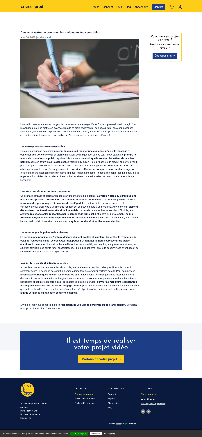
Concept (108, 7)
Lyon (35, 411)
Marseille (36, 414)
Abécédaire (141, 7)
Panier (171, 8)
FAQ (119, 7)
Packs (95, 7)
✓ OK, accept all (79, 433)
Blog (128, 7)
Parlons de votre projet (99, 359)
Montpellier (25, 418)
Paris (22, 411)
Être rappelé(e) (163, 55)
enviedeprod (44, 37)
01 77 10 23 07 (148, 399)
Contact (158, 7)
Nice (29, 411)
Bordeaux (25, 414)
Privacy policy (109, 433)
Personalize (95, 434)
